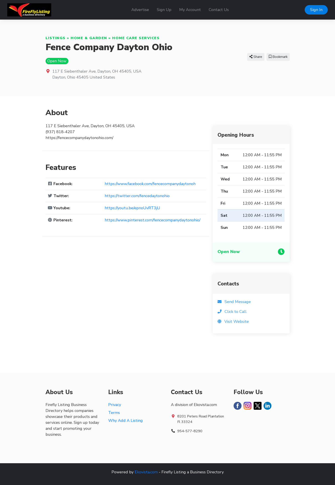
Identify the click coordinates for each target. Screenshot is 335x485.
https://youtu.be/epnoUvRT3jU (132, 208)
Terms (114, 412)
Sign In (316, 9)
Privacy (114, 404)
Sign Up (164, 9)
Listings (56, 38)
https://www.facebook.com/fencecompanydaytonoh (150, 183)
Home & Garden (89, 38)
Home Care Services (135, 38)
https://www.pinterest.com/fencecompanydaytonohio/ (152, 220)
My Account (190, 9)
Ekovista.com (146, 472)
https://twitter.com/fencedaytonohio (137, 195)
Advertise (140, 9)
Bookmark (278, 56)
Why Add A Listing (125, 420)
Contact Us (219, 9)
